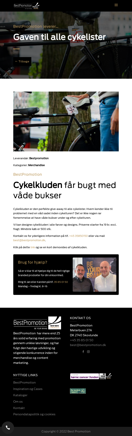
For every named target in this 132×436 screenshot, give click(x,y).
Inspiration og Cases (28, 389)
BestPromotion (24, 382)
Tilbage (24, 61)
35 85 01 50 (61, 282)
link (27, 247)
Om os (18, 401)
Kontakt (19, 408)
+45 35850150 (78, 235)
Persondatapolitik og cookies (34, 414)
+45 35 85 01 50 (81, 340)
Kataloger (20, 395)
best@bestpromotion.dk (88, 345)
